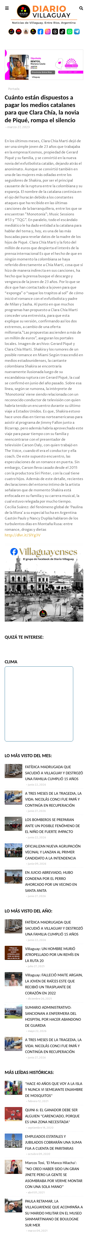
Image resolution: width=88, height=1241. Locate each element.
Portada (13, 89)
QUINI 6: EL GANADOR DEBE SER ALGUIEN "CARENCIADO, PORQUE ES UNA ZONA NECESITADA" (52, 1115)
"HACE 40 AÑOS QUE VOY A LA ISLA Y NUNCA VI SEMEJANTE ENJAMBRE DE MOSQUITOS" (54, 1089)
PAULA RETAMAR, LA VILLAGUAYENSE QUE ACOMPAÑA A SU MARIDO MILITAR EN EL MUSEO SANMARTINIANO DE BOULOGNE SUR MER (54, 1213)
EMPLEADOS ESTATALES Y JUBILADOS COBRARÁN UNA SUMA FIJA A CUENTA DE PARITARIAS (53, 1142)
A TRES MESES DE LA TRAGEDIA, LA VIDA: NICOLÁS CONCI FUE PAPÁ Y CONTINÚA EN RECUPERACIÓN (53, 799)
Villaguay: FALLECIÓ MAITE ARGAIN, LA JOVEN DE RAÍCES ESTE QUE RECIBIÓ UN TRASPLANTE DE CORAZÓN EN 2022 (54, 984)
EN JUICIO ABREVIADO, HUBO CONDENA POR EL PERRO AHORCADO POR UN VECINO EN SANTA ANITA (51, 881)
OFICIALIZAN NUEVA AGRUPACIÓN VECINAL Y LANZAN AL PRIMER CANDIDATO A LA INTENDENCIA (53, 852)
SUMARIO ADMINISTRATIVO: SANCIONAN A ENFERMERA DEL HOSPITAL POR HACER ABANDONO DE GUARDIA (53, 1016)
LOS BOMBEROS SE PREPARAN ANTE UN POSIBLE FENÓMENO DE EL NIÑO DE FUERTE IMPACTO (52, 825)
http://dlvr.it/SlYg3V (23, 535)
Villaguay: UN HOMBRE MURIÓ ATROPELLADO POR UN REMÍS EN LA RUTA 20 (52, 954)
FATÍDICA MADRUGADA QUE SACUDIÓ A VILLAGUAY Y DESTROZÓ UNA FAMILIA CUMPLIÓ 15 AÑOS (54, 772)
